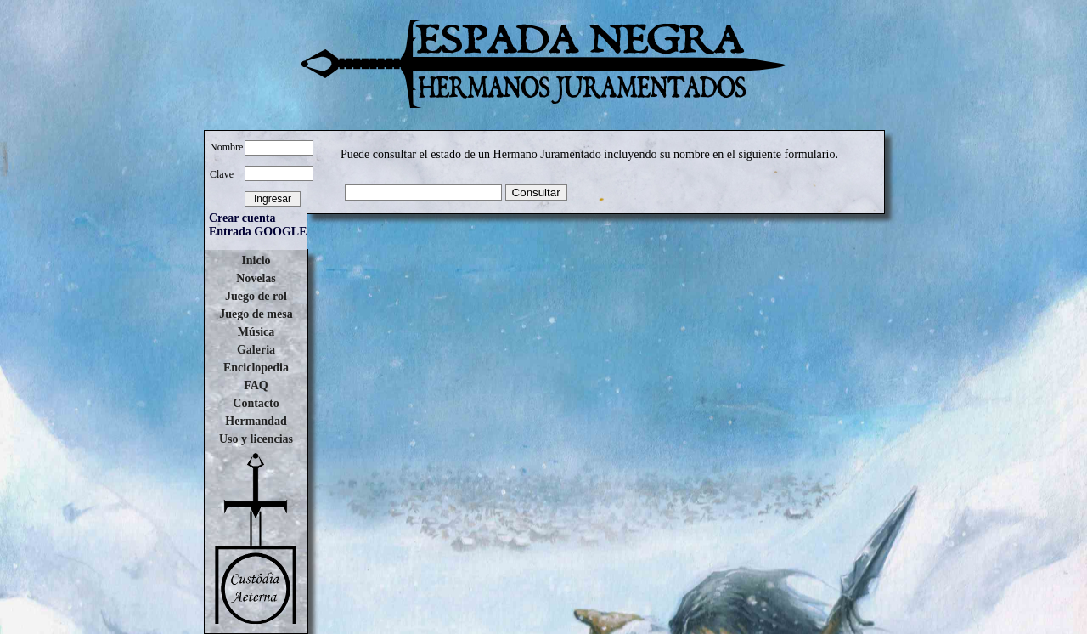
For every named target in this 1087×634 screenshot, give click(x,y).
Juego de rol (256, 296)
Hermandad (255, 421)
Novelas (256, 278)
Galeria (256, 349)
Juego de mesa (255, 314)
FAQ (256, 385)
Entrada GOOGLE (258, 231)
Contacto (256, 403)
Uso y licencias (256, 439)
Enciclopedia (256, 367)
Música (256, 331)
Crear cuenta (242, 218)
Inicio (255, 260)
